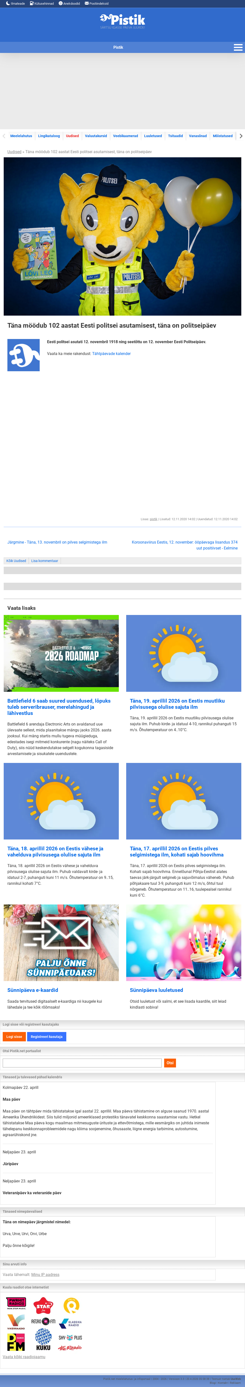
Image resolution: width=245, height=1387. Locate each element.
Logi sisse (14, 1037)
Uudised (72, 136)
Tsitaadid (175, 136)
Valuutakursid (96, 136)
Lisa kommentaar (44, 561)
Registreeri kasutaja (47, 1037)
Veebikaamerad (125, 136)
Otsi (170, 1063)
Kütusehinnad (42, 3)
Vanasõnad (198, 136)
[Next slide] (240, 135)
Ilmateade (15, 3)
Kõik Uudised (16, 561)
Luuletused (153, 136)
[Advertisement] (122, 91)
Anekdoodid (69, 3)
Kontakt (223, 1383)
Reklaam (235, 1383)
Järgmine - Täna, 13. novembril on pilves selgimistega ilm (57, 542)
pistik (154, 519)
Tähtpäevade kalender (111, 353)
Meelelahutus (21, 136)
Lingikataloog (49, 136)
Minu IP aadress (45, 1274)
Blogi (213, 1383)
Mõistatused (223, 136)
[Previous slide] (4, 135)
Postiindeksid (96, 3)
